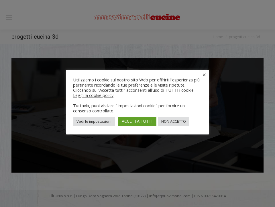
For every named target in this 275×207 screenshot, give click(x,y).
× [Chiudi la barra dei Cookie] (204, 74)
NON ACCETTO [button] (173, 121)
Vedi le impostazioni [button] (93, 121)
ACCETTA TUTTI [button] (137, 121)
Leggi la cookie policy (93, 95)
